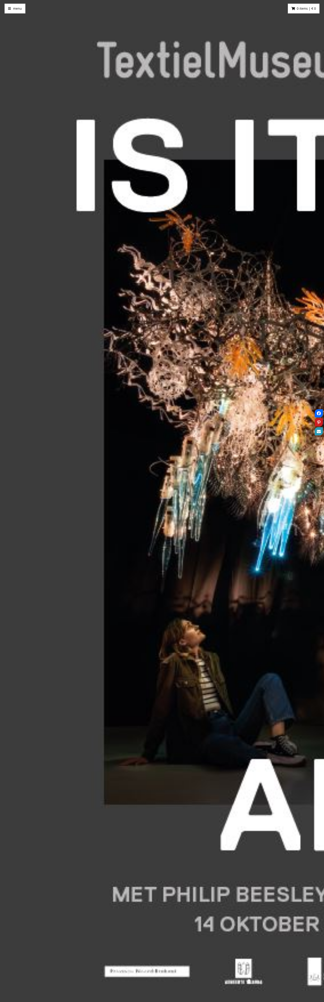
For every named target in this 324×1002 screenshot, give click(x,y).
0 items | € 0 (306, 8)
